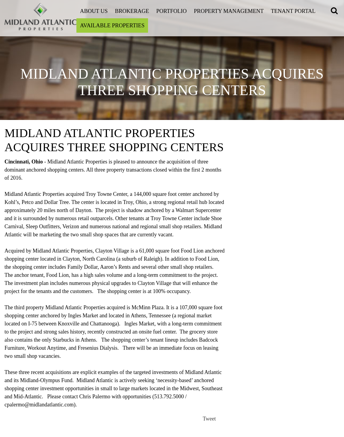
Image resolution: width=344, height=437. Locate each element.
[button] (335, 11)
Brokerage (132, 11)
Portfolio (171, 11)
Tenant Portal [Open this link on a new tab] (293, 11)
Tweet (209, 419)
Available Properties (112, 25)
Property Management (229, 11)
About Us (94, 11)
